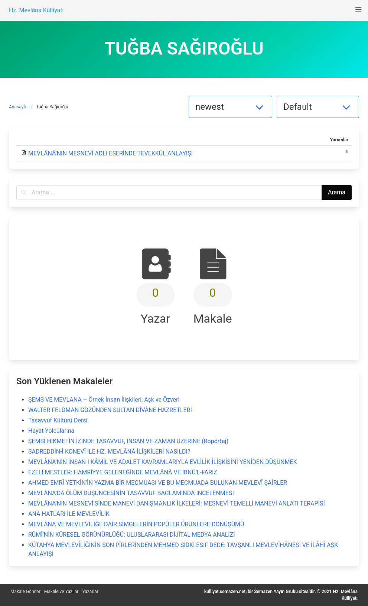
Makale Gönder (25, 591)
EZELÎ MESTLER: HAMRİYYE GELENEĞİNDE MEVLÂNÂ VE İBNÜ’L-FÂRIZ (122, 472)
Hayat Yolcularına (51, 430)
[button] (358, 9)
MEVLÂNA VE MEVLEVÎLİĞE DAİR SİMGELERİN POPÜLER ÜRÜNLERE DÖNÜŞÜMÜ (136, 524)
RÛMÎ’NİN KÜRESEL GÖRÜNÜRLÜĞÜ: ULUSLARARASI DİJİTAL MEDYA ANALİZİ (131, 534)
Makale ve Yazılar (61, 591)
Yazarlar (90, 591)
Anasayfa (18, 106)
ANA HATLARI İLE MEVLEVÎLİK (69, 513)
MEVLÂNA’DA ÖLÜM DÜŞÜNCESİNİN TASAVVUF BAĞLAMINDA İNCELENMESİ (131, 493)
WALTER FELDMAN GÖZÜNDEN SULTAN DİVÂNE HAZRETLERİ (110, 410)
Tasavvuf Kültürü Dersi (57, 420)
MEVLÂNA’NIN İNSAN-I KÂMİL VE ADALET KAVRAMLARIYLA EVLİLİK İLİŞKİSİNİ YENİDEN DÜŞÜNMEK (162, 461)
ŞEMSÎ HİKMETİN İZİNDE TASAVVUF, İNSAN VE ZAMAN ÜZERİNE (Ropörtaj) (128, 441)
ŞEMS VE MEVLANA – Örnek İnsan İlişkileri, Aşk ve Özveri (103, 399)
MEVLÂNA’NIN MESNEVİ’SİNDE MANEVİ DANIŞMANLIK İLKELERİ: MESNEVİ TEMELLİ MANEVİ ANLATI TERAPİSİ (176, 503)
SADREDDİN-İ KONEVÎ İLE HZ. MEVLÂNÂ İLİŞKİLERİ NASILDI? (109, 451)
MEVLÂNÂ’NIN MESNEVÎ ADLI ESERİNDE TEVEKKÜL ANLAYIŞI (110, 153)
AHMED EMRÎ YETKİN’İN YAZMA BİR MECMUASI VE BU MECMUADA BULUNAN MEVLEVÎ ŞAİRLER (157, 482)
